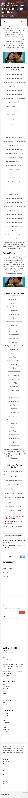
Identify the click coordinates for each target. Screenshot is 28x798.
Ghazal (4, 779)
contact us (18, 754)
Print (23, 21)
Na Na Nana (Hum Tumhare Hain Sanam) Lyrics (14, 551)
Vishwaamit (5, 713)
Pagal (4, 702)
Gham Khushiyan (6, 686)
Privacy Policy (23, 794)
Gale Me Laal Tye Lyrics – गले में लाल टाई (12, 526)
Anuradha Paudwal (7, 2)
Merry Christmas (6, 695)
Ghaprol (5, 684)
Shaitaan (5, 693)
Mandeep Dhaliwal (7, 725)
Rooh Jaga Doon (6, 691)
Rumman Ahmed (6, 720)
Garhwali (5, 781)
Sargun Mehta (6, 722)
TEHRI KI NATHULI (7, 659)
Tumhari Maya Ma (7, 650)
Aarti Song (5, 776)
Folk (4, 783)
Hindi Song (5, 759)
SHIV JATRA (5, 657)
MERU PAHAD (6, 655)
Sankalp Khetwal (6, 715)
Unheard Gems (6, 688)
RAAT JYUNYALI (6, 662)
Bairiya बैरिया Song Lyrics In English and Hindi (13, 664)
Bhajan (4, 774)
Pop (4, 763)
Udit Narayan (19, 2)
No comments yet (8, 562)
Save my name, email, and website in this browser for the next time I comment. (12, 607)
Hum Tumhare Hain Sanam (8, 16)
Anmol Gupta (6, 718)
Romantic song (6, 761)
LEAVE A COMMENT (21, 562)
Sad (4, 768)
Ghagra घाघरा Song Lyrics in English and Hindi (13, 675)
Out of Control (6, 705)
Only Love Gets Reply (8, 700)
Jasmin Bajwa (6, 731)
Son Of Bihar (6, 698)
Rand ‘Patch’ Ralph (7, 734)
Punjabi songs (6, 770)
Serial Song (6, 786)
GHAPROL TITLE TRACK (8, 652)
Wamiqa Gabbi (6, 729)
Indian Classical (6, 766)
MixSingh (5, 727)
